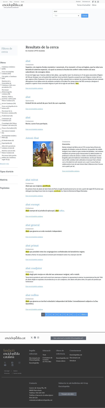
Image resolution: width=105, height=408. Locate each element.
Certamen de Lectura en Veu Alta (47, 360)
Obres (94, 5)
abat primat (32, 245)
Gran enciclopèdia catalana (34, 88)
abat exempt (33, 204)
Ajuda (22, 1)
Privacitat (7, 373)
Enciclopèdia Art (62, 358)
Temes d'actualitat (83, 5)
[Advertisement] (27, 24)
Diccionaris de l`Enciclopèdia (34, 359)
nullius (59, 211)
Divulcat (78, 1)
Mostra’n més (4, 164)
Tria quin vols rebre (67, 394)
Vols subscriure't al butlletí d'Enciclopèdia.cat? (68, 338)
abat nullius (32, 295)
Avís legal (6, 371)
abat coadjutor (34, 268)
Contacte (16, 1)
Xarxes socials (17, 373)
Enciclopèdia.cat (76, 355)
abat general (32, 225)
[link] (9, 62)
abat (28, 61)
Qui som (5, 1)
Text (44, 355)
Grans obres (60, 361)
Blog (11, 1)
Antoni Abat (32, 138)
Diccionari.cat (86, 1)
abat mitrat (32, 179)
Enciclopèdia (34, 363)
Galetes (15, 371)
